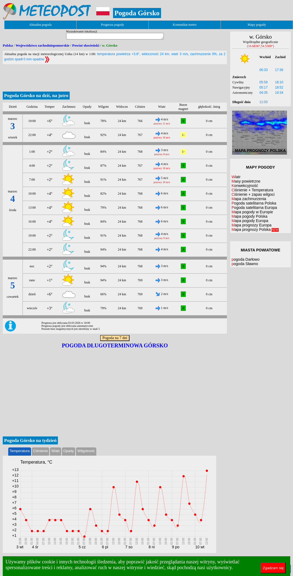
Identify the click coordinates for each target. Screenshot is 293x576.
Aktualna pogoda (40, 25)
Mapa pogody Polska (249, 216)
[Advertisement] (115, 76)
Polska (8, 45)
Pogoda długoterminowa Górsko (115, 345)
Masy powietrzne (246, 181)
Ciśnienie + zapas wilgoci (253, 194)
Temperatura (20, 451)
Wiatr (55, 451)
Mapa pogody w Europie (252, 212)
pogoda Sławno (245, 264)
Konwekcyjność (245, 185)
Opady (68, 451)
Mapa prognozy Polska (255, 229)
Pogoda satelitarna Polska (254, 203)
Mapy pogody (257, 25)
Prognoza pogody (112, 25)
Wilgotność (86, 451)
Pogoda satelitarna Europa (254, 207)
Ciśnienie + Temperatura (252, 190)
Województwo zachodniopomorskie (42, 45)
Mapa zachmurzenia (249, 199)
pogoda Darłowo (246, 259)
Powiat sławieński (85, 45)
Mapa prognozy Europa (252, 225)
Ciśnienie (40, 451)
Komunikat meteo (184, 25)
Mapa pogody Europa (250, 221)
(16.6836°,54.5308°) (260, 46)
